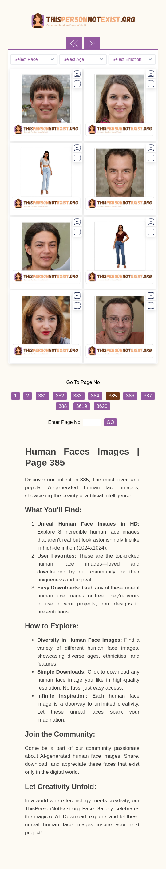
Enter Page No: (65, 422)
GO (110, 422)
